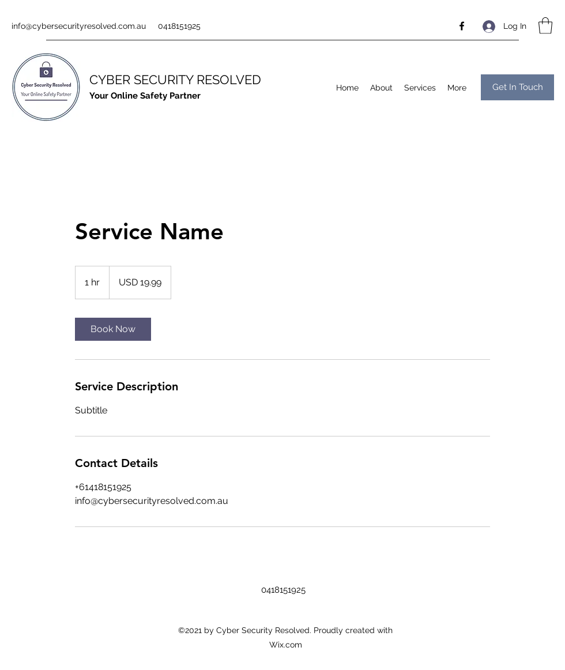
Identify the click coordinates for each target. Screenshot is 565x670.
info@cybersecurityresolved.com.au (79, 26)
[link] (113, 329)
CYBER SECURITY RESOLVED (175, 79)
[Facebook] (462, 26)
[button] (545, 25)
